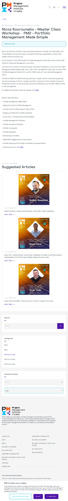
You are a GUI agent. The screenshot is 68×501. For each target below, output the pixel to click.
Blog (5, 350)
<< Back (4, 19)
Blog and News (37, 452)
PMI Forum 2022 (9, 354)
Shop (3, 440)
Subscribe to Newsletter (10, 454)
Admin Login (6, 466)
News (6, 345)
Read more (8, 214)
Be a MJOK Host (7, 450)
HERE (37, 90)
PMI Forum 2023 (9, 359)
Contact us (6, 436)
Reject (38, 496)
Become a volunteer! (9, 447)
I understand (51, 496)
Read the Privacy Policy (20, 496)
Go (60, 326)
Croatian (5, 463)
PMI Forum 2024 (9, 364)
